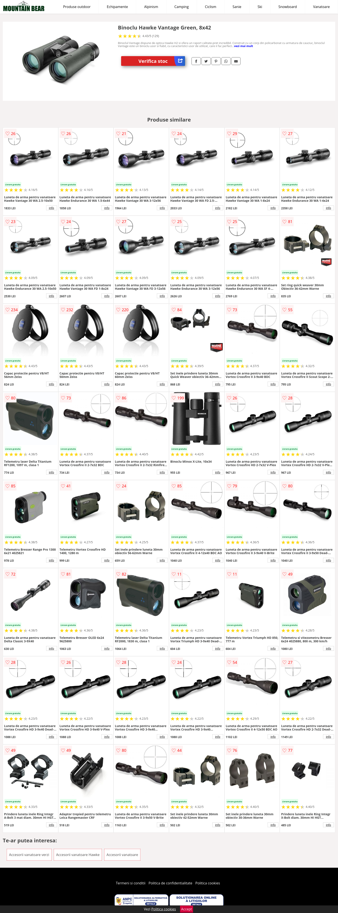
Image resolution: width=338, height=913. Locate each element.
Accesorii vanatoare (122, 854)
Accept (186, 909)
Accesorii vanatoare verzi (29, 854)
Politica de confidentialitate (170, 883)
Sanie (236, 6)
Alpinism (151, 6)
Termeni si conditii (131, 883)
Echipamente (117, 6)
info (51, 208)
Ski (260, 6)
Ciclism (210, 6)
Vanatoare (321, 6)
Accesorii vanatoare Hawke (77, 854)
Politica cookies (207, 883)
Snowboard (287, 6)
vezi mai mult (243, 46)
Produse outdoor (77, 6)
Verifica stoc (161, 61)
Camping (181, 6)
